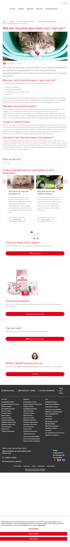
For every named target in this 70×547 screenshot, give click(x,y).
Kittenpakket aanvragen (8, 409)
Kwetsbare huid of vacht (8, 424)
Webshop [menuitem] (30, 9)
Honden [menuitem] (21, 9)
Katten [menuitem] (12, 9)
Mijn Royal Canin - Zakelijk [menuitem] (26, 390)
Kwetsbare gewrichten (7, 420)
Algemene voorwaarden (52, 435)
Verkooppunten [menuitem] (51, 9)
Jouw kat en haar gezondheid (46, 22)
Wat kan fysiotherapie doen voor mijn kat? (16, 23)
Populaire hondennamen (30, 431)
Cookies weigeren (33, 539)
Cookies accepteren (34, 534)
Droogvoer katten (6, 413)
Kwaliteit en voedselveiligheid (53, 411)
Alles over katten (6, 411)
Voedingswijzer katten (7, 401)
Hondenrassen (27, 428)
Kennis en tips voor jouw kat (26, 22)
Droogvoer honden (28, 413)
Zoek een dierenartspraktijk (31, 436)
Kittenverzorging (6, 406)
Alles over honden (28, 411)
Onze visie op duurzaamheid (53, 409)
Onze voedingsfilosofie (51, 413)
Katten (11, 22)
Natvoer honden (27, 415)
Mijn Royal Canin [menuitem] (9, 390)
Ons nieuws (48, 416)
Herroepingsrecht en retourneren (54, 432)
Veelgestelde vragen (51, 401)
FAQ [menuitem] (46, 399)
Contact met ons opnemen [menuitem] (13, 461)
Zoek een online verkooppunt (31, 441)
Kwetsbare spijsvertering (8, 422)
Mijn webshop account (51, 421)
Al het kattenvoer (6, 426)
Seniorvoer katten (6, 418)
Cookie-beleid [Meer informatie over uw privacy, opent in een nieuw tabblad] (41, 525)
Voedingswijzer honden (30, 401)
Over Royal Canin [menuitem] (51, 407)
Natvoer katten (5, 415)
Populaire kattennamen (8, 431)
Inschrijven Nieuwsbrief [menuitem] (47, 390)
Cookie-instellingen (50, 465)
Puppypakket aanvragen (30, 409)
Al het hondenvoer (28, 426)
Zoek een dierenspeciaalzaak (31, 438)
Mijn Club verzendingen (52, 426)
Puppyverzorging (28, 406)
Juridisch (34, 465)
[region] (35, 530)
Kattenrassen (5, 428)
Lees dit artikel (17, 219)
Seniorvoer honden (28, 418)
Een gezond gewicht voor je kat (10, 404)
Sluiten (65, 3)
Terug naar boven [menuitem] (61, 390)
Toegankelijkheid (41, 466)
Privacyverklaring (17, 465)
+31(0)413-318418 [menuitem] (10, 457)
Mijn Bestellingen (50, 423)
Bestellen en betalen (51, 428)
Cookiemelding (26, 465)
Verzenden (48, 430)
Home (4, 22)
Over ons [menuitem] (39, 9)
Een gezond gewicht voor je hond (32, 404)
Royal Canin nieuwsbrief (52, 404)
